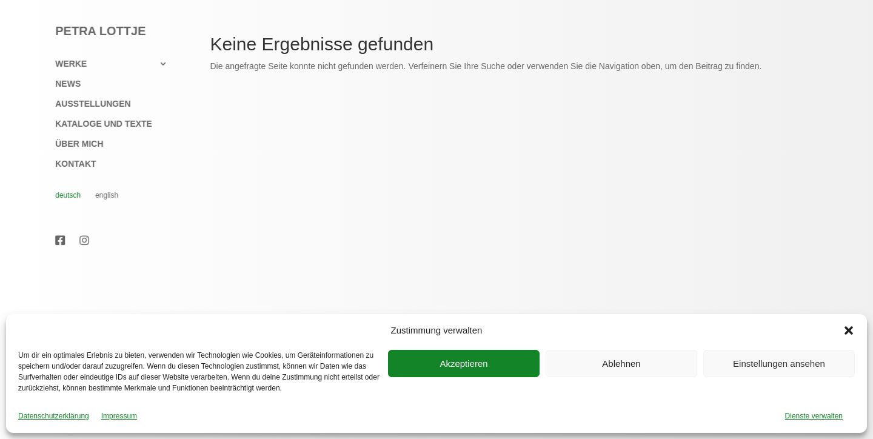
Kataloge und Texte (97, 124)
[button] (849, 330)
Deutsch (62, 195)
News (62, 84)
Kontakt (69, 164)
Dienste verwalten (814, 416)
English (100, 195)
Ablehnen (621, 363)
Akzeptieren (463, 363)
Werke (65, 64)
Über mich (73, 144)
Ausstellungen (86, 104)
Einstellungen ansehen (779, 363)
